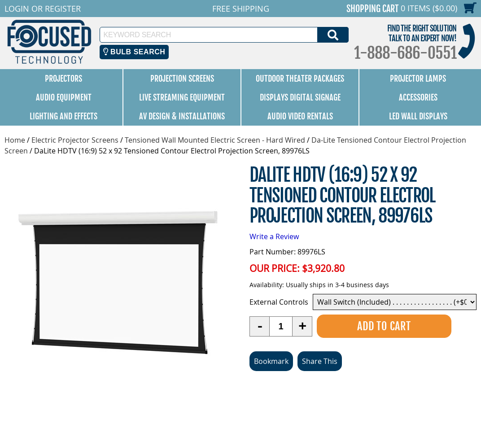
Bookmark (271, 361)
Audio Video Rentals (300, 116)
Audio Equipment (64, 97)
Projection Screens (182, 78)
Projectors (63, 78)
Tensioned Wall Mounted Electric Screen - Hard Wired (215, 140)
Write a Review (274, 236)
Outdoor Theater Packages (300, 78)
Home (14, 140)
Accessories (418, 97)
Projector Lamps (418, 78)
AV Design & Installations (182, 116)
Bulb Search (134, 52)
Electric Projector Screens (74, 140)
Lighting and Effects (63, 116)
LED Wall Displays (418, 116)
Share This (319, 361)
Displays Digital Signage (300, 97)
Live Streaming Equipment (182, 97)
